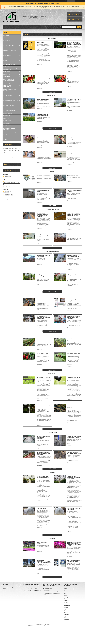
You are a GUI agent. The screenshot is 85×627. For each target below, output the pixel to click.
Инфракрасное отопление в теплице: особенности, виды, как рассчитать (43, 453)
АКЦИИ (57, 27)
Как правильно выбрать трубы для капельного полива (44, 406)
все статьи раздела (51, 92)
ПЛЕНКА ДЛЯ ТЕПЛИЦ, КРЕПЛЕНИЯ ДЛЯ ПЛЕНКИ (9, 63)
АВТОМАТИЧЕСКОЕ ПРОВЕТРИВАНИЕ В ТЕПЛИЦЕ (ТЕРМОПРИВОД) (10, 68)
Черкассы (66, 609)
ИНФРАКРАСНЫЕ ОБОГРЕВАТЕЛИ (7, 86)
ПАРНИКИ (5, 52)
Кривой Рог (66, 588)
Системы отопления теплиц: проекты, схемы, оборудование (43, 437)
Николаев (66, 612)
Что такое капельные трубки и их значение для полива (74, 378)
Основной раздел (52, 38)
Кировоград (66, 619)
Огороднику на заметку (52, 334)
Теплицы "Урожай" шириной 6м (30, 587)
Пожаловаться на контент (39, 625)
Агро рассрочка (40, 42)
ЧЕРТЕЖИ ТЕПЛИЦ (7, 120)
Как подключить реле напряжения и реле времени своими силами (43, 317)
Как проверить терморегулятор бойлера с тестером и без (73, 137)
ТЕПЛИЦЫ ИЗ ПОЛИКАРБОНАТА (10, 42)
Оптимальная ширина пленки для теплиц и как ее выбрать (74, 100)
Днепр (65, 593)
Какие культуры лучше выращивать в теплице (72, 76)
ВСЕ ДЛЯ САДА (6, 74)
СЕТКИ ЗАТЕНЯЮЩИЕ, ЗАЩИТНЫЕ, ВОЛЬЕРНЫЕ (9, 80)
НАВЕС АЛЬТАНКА (7, 58)
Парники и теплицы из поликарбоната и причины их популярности (74, 275)
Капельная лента (47, 590)
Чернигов (66, 616)
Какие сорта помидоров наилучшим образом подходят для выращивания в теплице (44, 77)
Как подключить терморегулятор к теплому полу (73, 153)
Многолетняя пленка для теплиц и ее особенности (42, 115)
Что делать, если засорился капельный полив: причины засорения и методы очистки (74, 43)
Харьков (66, 591)
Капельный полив (48, 588)
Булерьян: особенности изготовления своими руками (74, 453)
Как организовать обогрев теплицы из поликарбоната (73, 234)
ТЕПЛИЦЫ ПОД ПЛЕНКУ (8, 45)
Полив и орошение (52, 373)
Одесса (66, 595)
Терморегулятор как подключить (41, 152)
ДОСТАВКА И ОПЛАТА (40, 27)
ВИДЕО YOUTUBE (28, 27)
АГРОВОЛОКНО (6, 76)
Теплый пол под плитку (72, 175)
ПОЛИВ (5, 60)
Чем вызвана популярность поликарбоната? (43, 256)
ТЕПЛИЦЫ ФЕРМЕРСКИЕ (9, 47)
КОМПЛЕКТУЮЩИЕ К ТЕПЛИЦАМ (10, 50)
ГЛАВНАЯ (6, 27)
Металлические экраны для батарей (43, 191)
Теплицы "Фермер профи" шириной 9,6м (32, 590)
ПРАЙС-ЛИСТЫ (6, 40)
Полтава (66, 607)
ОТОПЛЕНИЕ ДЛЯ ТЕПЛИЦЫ (9, 83)
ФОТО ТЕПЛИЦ (6, 115)
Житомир (66, 602)
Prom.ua (48, 624)
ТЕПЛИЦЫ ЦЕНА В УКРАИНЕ (9, 108)
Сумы (65, 603)
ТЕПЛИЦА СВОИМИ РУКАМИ (9, 110)
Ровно (65, 617)
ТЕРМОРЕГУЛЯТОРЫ (8, 95)
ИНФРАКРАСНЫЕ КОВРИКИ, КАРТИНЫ (9, 90)
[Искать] (79, 27)
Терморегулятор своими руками (42, 136)
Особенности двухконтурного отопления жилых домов (74, 437)
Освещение (52, 538)
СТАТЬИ (5, 134)
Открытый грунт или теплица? (74, 338)
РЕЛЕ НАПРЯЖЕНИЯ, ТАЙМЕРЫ (10, 100)
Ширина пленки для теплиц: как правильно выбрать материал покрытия (43, 100)
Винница (66, 597)
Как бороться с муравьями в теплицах (73, 354)
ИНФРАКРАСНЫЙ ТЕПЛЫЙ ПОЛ (10, 93)
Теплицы (52, 472)
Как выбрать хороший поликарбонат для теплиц (73, 256)
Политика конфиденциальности (51, 625)
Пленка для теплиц (52, 95)
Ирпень (66, 590)
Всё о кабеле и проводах (52, 295)
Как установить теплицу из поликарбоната (73, 509)
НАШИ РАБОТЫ (6, 123)
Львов (65, 610)
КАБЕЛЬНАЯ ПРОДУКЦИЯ (9, 105)
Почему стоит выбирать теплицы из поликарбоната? (43, 477)
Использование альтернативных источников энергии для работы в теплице (44, 561)
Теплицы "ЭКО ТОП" (7, 589)
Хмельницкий (67, 605)
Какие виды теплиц (41, 508)
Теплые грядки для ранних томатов (43, 339)
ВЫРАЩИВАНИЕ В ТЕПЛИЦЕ (9, 132)
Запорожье (66, 600)
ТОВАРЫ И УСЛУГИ (15, 27)
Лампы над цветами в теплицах (42, 543)
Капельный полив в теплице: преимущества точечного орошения (74, 406)
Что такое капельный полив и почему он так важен (43, 378)
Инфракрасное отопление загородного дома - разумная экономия (43, 235)
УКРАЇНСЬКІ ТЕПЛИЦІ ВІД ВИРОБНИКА (9, 129)
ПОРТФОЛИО (6, 118)
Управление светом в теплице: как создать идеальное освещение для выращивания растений (74, 544)
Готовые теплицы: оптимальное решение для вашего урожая (73, 477)
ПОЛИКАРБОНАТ (7, 55)
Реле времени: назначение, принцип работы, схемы (73, 561)
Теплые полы (52, 171)
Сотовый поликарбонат (52, 251)
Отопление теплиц (52, 432)
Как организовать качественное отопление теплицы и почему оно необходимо (42, 215)
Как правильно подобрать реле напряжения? (73, 299)
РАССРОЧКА (6, 35)
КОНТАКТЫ (50, 27)
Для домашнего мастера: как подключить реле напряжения (44, 299)
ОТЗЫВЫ (5, 139)
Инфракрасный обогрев (52, 209)
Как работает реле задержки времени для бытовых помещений (73, 317)
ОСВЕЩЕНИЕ (6, 103)
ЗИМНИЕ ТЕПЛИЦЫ (7, 113)
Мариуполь (66, 614)
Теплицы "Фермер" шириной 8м (30, 588)
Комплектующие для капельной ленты (52, 591)
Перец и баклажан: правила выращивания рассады (43, 354)
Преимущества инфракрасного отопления (74, 191)
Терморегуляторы (52, 131)
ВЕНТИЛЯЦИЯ (6, 71)
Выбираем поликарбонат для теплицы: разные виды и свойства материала (43, 275)
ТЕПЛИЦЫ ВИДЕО (7, 125)
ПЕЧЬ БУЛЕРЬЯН (7, 98)
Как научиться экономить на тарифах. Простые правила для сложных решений (73, 214)
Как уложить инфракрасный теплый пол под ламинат (43, 176)
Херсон (66, 598)
